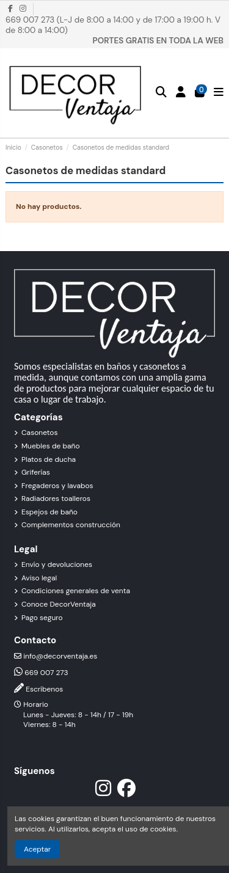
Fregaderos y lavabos (57, 486)
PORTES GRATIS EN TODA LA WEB (158, 40)
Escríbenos (44, 689)
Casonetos (39, 432)
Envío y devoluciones (56, 564)
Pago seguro (42, 618)
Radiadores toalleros (55, 498)
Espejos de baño (49, 512)
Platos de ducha (48, 459)
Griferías (35, 472)
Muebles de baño (50, 446)
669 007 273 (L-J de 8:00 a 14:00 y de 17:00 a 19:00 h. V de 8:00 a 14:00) (112, 25)
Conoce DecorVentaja (58, 604)
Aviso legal (39, 578)
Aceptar (37, 849)
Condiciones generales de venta (75, 591)
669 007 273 (46, 673)
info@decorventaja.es (60, 656)
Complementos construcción (70, 525)
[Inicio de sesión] (181, 92)
